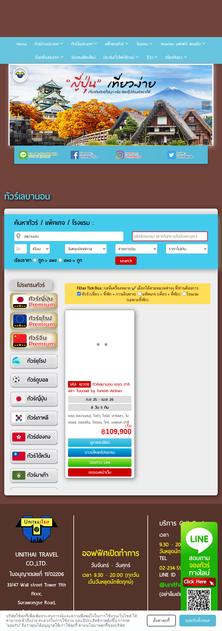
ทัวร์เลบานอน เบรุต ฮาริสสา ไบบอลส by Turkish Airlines (99, 387)
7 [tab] (66, 69)
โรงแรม (142, 44)
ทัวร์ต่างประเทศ (46, 44)
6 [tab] (58, 69)
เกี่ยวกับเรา (174, 57)
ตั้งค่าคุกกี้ (161, 620)
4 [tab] (41, 69)
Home (22, 44)
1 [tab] (15, 69)
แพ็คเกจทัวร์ (114, 44)
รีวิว (150, 57)
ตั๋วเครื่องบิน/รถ (47, 57)
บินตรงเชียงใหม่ (83, 57)
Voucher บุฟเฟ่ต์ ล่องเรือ (181, 44)
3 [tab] (32, 69)
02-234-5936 (173, 568)
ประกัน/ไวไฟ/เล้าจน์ (118, 57)
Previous (16, 105)
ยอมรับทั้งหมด (198, 620)
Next (206, 105)
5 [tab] (49, 69)
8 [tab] (75, 69)
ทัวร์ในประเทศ (81, 44)
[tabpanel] (111, 105)
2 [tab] (24, 69)
